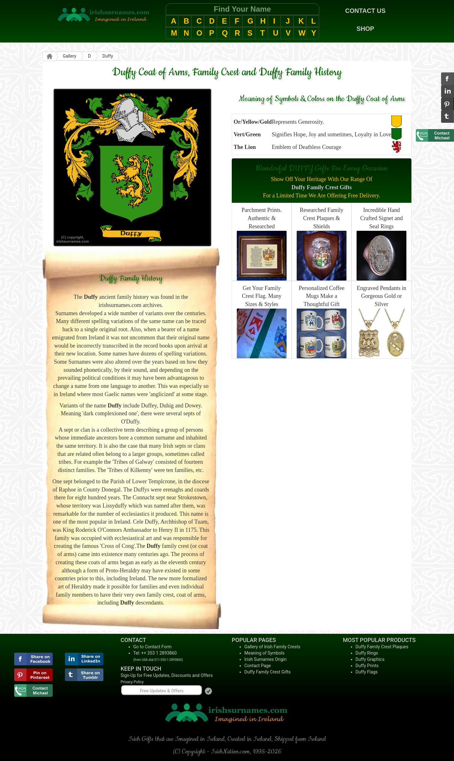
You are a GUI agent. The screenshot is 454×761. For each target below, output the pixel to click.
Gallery (69, 56)
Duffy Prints (367, 665)
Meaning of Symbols (264, 653)
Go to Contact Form (152, 646)
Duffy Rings (367, 653)
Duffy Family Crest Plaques (382, 646)
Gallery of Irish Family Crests (272, 646)
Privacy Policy (132, 682)
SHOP (365, 28)
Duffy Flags (367, 671)
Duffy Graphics (370, 659)
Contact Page (257, 665)
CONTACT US (365, 10)
